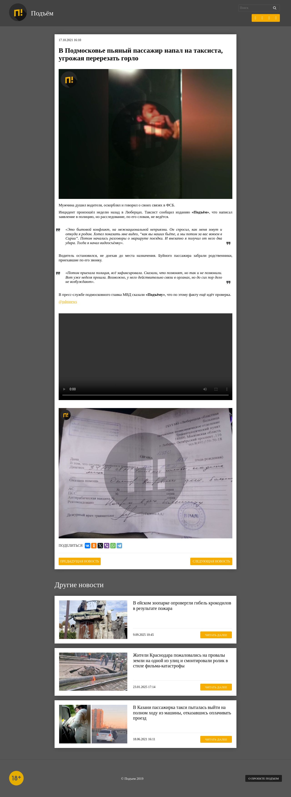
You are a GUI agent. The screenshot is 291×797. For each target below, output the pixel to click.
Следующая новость (209, 561)
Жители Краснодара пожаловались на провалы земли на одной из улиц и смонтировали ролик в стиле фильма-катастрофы (182, 660)
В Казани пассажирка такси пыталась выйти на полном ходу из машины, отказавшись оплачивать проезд (181, 712)
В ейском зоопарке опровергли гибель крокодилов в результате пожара (171, 605)
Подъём (43, 13)
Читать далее (214, 634)
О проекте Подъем (262, 778)
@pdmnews (68, 301)
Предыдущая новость (81, 561)
